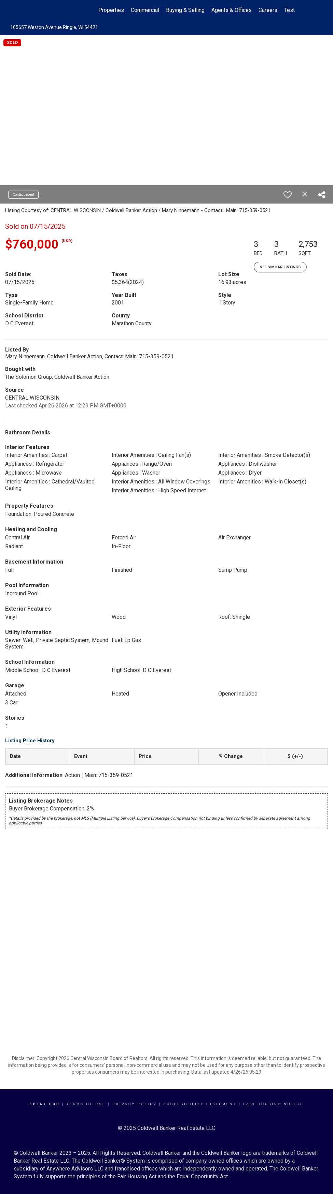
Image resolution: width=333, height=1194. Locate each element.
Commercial (145, 10)
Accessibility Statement (199, 1104)
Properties (111, 10)
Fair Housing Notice (273, 1104)
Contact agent (23, 194)
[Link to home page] (42, 10)
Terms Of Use (86, 1104)
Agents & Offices (231, 10)
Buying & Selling (185, 10)
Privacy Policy (134, 1104)
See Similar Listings (280, 267)
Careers (268, 10)
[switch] (287, 195)
